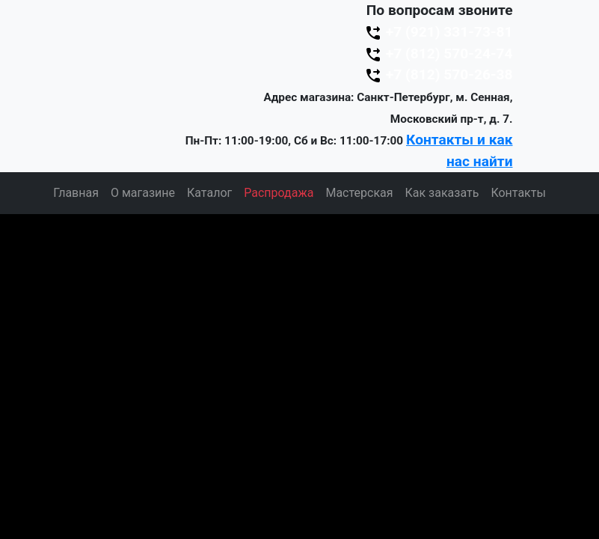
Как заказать (442, 193)
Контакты (518, 193)
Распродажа (278, 193)
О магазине (143, 193)
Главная (76, 193)
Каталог (209, 193)
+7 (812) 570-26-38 (438, 74)
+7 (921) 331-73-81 (438, 31)
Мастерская (359, 193)
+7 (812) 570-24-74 (438, 53)
